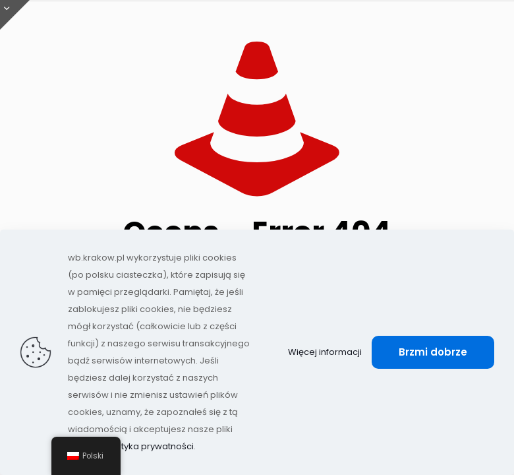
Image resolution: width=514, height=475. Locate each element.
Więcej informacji (325, 352)
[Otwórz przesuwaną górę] (15, 15)
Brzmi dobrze (433, 352)
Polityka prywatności (150, 446)
